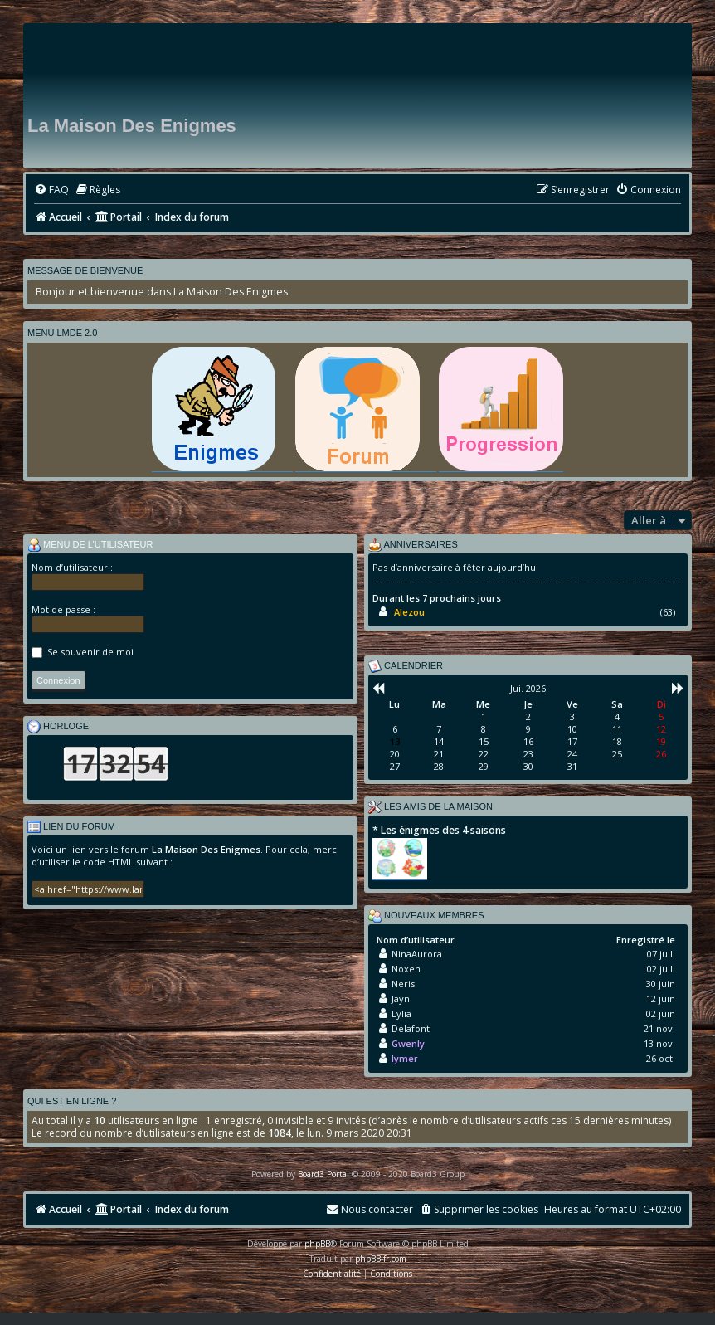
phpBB (317, 1243)
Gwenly (408, 1043)
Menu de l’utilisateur (90, 545)
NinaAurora (417, 953)
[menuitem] (51, 190)
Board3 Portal (323, 1174)
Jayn (401, 998)
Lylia (401, 1013)
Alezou (409, 612)
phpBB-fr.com (380, 1258)
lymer (405, 1058)
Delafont (411, 1028)
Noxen (406, 968)
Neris (403, 983)
